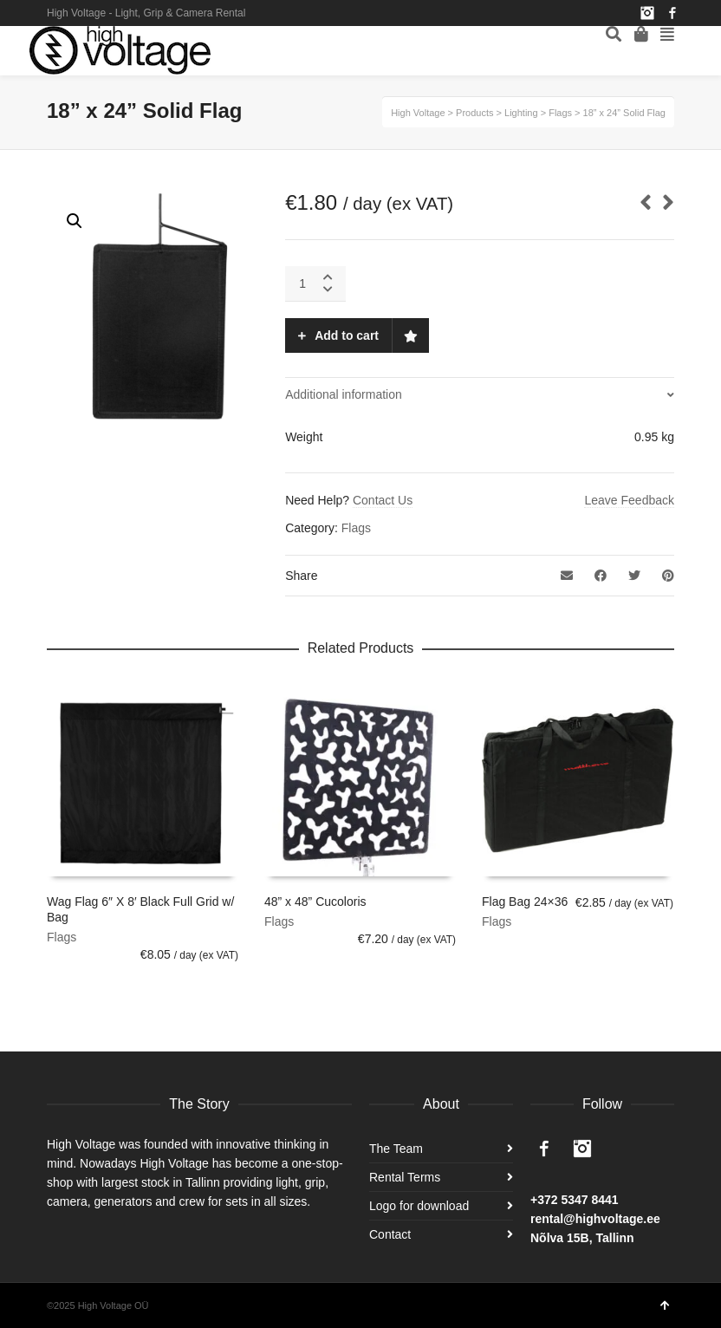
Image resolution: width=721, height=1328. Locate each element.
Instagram (647, 13)
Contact (390, 1234)
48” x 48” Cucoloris (315, 901)
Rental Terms (404, 1177)
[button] (74, 221)
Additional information (343, 394)
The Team (396, 1148)
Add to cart (347, 335)
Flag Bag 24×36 (525, 901)
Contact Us (382, 500)
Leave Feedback (629, 500)
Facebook (672, 13)
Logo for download (419, 1206)
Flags (356, 528)
